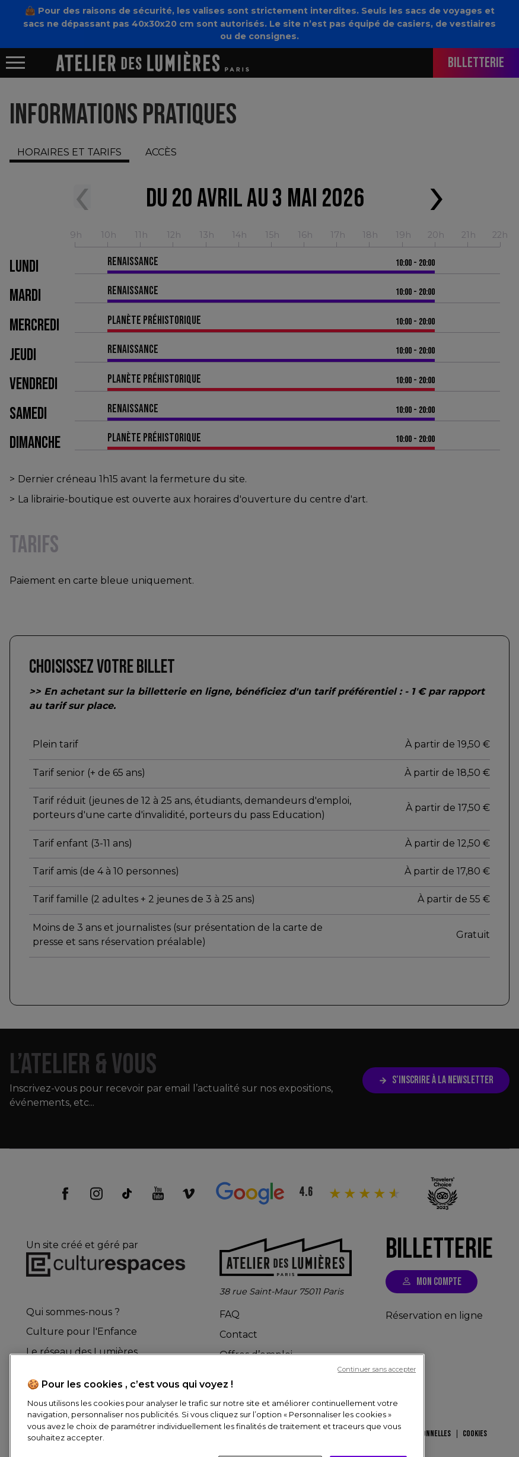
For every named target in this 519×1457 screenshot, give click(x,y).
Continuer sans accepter (376, 1452)
